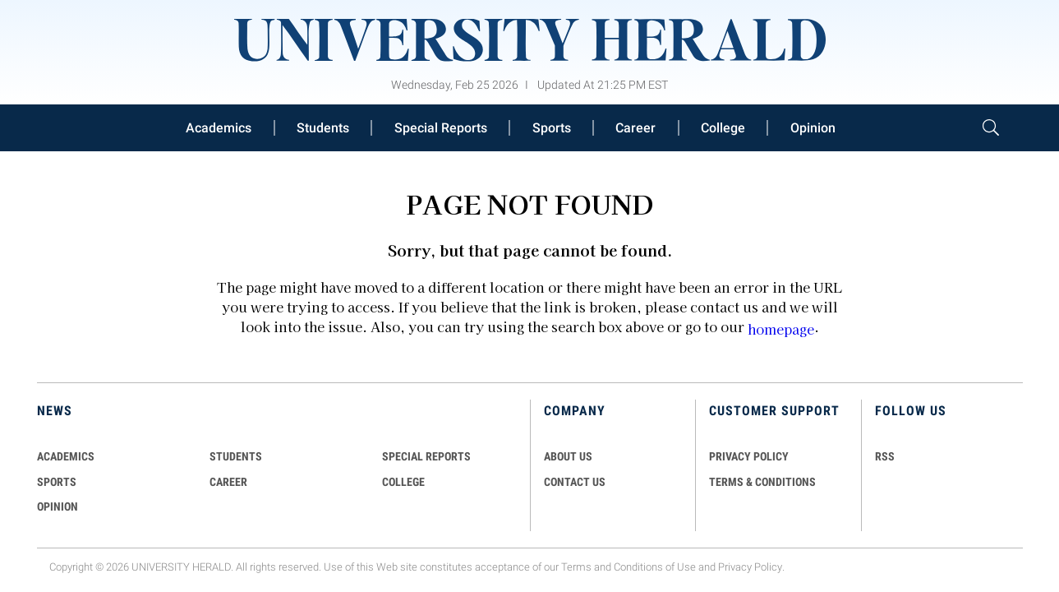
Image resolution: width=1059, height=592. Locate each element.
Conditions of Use (655, 567)
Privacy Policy (750, 567)
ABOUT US (568, 456)
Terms (576, 567)
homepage (781, 329)
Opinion (813, 128)
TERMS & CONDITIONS (762, 481)
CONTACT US (574, 481)
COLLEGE (403, 481)
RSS (885, 456)
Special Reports (440, 128)
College (723, 128)
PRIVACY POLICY (749, 456)
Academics (218, 128)
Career (635, 128)
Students (323, 128)
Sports (551, 128)
